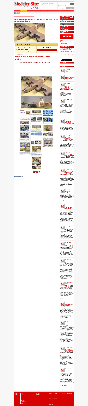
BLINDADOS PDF (37, 394)
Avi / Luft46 (23, 394)
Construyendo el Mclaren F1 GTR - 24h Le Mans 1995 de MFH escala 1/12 (66, 54)
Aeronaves (22, 16)
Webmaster (51, 404)
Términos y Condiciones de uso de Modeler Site (53, 393)
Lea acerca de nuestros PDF (53, 400)
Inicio (22, 393)
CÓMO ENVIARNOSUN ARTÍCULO (24, 403)
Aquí (31, 71)
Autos (22, 395)
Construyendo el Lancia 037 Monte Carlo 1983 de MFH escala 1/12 (66, 49)
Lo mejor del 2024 (64, 56)
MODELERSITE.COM (17, 16)
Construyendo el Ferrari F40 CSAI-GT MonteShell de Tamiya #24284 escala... (67, 51)
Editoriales (23, 401)
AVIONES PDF (37, 395)
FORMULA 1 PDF (37, 393)
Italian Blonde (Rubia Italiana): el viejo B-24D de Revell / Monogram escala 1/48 (33, 20)
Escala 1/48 (26, 16)
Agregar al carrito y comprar (47, 49)
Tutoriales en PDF (31, 16)
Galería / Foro (23, 400)
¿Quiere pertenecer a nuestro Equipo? (52, 395)
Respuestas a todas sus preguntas (53, 398)
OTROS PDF (37, 399)
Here (25, 63)
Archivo (22, 399)
